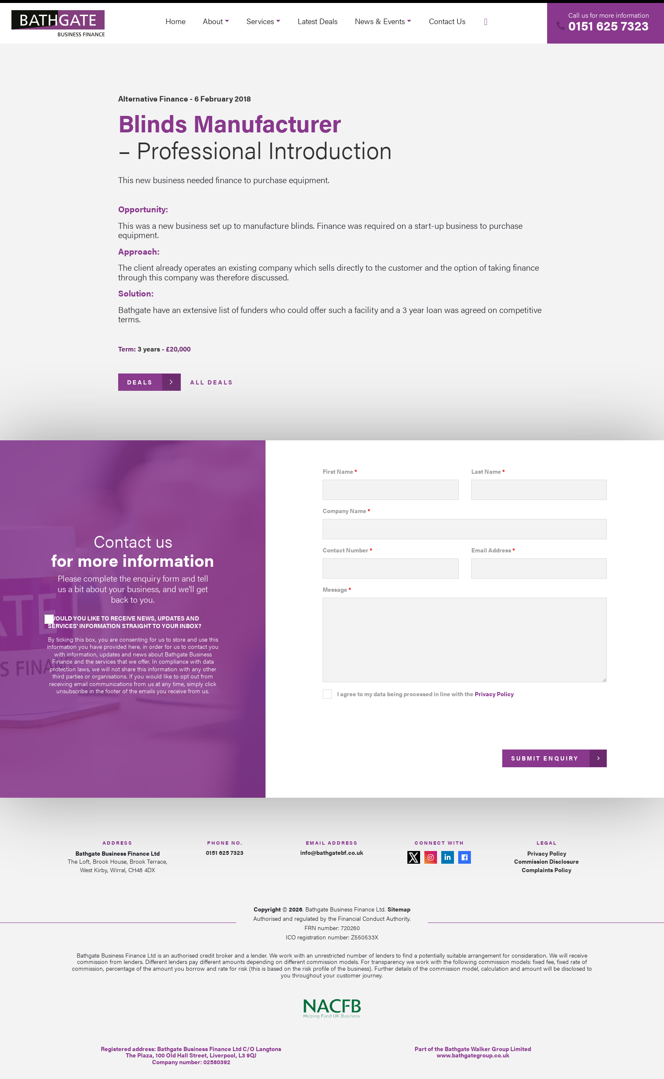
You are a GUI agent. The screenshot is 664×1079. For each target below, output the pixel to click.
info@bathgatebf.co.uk (331, 852)
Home (175, 21)
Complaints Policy (546, 870)
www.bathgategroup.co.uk (473, 1055)
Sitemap (398, 909)
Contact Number (347, 550)
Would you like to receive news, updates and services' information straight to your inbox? (124, 621)
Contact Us (447, 21)
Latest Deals (318, 21)
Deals (140, 382)
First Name (340, 471)
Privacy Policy (494, 693)
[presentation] (387, 721)
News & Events (380, 21)
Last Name (488, 471)
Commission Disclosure (546, 861)
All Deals (211, 382)
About (213, 21)
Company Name (346, 511)
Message (337, 589)
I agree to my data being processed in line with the (425, 694)
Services (260, 21)
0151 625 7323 (608, 25)
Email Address (493, 550)
